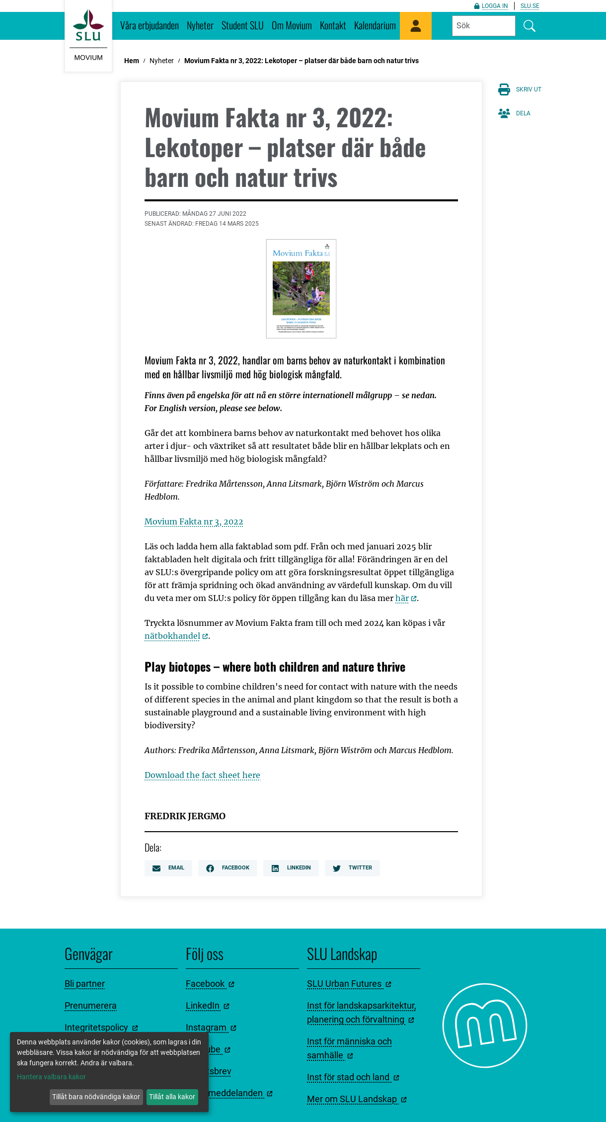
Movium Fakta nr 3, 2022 (194, 521)
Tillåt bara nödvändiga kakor (96, 1097)
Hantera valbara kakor (51, 1077)
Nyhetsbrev (208, 1071)
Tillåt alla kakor (172, 1097)
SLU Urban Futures (349, 983)
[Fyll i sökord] (484, 25)
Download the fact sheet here (202, 775)
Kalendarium (375, 24)
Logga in (491, 5)
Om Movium (292, 24)
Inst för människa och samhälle (349, 1048)
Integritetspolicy (101, 1027)
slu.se (530, 5)
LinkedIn (291, 868)
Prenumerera (91, 1005)
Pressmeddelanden (229, 1093)
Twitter (352, 868)
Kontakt (333, 24)
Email (168, 868)
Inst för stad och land (353, 1077)
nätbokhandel (176, 636)
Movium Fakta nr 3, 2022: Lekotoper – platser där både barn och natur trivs (301, 61)
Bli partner (85, 983)
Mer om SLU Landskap (357, 1099)
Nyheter (200, 24)
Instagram (211, 1027)
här (406, 598)
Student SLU (243, 24)
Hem (131, 61)
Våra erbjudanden (149, 24)
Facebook (227, 868)
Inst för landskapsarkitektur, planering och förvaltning (361, 1012)
